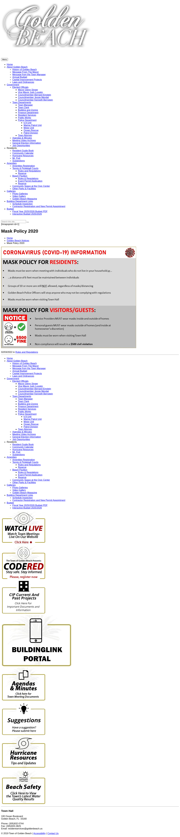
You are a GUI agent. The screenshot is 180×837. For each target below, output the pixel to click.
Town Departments (21, 396)
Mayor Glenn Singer (28, 383)
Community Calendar (22, 153)
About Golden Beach (17, 361)
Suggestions (18, 161)
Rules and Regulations (29, 171)
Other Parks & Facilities (24, 188)
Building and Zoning (28, 404)
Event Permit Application (30, 181)
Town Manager (25, 399)
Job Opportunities (21, 145)
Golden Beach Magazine (24, 199)
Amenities (12, 163)
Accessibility (39, 833)
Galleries (11, 191)
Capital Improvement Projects (27, 373)
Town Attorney (25, 135)
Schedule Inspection (22, 204)
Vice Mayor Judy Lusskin (30, 386)
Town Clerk (23, 401)
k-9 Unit (27, 123)
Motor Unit (29, 128)
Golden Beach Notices (18, 240)
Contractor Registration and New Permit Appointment (38, 206)
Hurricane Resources (22, 155)
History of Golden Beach (24, 363)
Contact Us (52, 833)
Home (10, 238)
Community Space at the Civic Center (31, 186)
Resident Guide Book (23, 150)
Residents (12, 148)
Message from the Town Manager (29, 368)
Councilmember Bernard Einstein (34, 389)
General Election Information (26, 143)
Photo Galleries (20, 193)
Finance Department (28, 406)
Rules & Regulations (28, 178)
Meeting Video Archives (24, 140)
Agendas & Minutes (22, 138)
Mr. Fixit (16, 158)
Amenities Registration (23, 166)
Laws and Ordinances (23, 376)
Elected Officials (20, 381)
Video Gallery (19, 196)
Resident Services (27, 409)
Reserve (22, 173)
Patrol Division (31, 133)
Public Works (24, 117)
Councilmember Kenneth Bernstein (35, 394)
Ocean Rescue (31, 130)
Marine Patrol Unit (33, 125)
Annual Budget (19, 371)
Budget (10, 209)
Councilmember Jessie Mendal (33, 391)
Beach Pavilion (19, 176)
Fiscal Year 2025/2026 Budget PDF (30, 211)
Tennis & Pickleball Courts (25, 168)
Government (13, 378)
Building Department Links (20, 201)
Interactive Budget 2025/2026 (27, 214)
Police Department (27, 120)
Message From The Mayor (25, 366)
